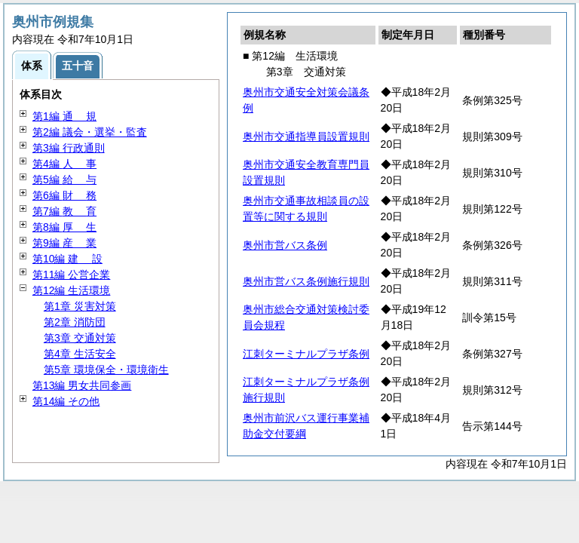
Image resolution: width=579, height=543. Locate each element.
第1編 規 (64, 116)
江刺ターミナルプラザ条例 (306, 354)
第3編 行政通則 (68, 148)
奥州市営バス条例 (285, 245)
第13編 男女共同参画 (81, 385)
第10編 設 (67, 259)
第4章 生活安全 (80, 354)
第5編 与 (64, 179)
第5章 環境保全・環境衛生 (106, 370)
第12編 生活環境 (71, 290)
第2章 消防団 (75, 322)
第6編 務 (64, 195)
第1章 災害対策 (80, 306)
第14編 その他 (66, 401)
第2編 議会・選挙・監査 (89, 132)
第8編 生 (64, 227)
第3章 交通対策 (80, 338)
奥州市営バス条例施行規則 (306, 281)
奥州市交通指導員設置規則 (306, 136)
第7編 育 (64, 211)
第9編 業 (64, 243)
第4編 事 (64, 164)
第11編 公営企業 (71, 274)
